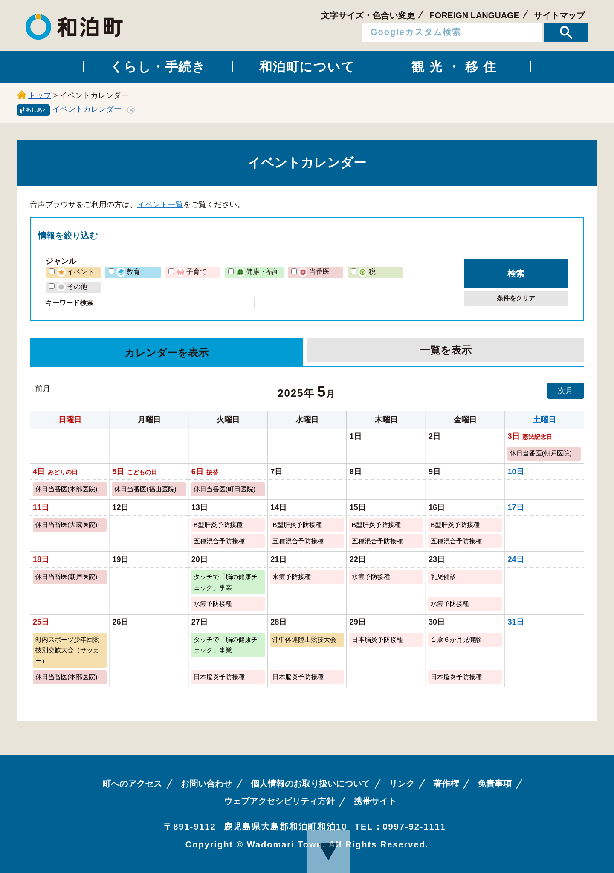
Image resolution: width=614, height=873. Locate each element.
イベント (75, 271)
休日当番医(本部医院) (66, 489)
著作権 (446, 783)
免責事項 (495, 783)
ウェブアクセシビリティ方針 (279, 801)
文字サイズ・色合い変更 (368, 15)
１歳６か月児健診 (456, 639)
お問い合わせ (206, 783)
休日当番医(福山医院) (145, 489)
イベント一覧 (160, 204)
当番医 (313, 271)
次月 (565, 390)
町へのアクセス (132, 783)
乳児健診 (443, 576)
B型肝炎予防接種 (218, 524)
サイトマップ (559, 15)
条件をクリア (516, 298)
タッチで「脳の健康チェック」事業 (226, 582)
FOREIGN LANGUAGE (474, 15)
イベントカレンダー (87, 109)
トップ (39, 95)
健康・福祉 (258, 271)
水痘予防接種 (291, 576)
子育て (191, 271)
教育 (128, 271)
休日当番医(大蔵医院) (66, 524)
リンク (401, 783)
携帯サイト (375, 801)
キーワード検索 (69, 302)
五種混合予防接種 (219, 541)
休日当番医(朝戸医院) (541, 453)
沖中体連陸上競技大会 (304, 639)
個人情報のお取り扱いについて (310, 783)
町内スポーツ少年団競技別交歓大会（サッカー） (67, 650)
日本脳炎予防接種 (377, 639)
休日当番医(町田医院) (224, 489)
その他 (72, 286)
